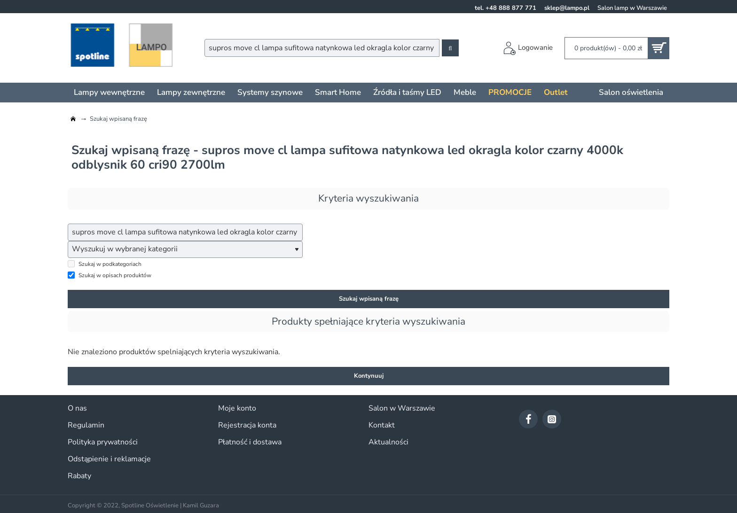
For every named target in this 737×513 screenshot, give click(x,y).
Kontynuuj (369, 376)
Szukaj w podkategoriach (104, 264)
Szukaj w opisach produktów (109, 276)
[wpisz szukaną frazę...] (185, 232)
